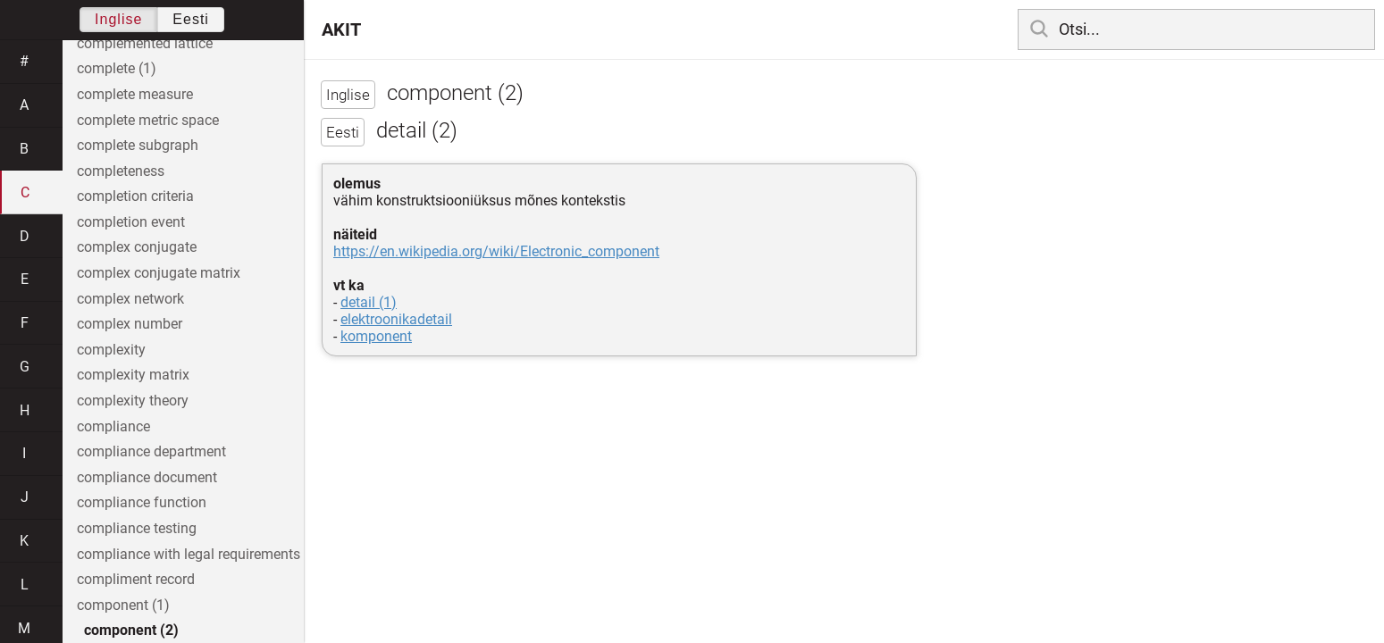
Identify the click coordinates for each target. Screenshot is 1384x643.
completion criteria (135, 196)
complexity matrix (133, 374)
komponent (376, 336)
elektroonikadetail (396, 319)
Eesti (190, 19)
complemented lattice (145, 43)
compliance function (141, 502)
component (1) (123, 605)
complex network (130, 298)
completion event (131, 221)
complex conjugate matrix (158, 272)
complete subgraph (137, 145)
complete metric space (148, 120)
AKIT (341, 29)
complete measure (135, 94)
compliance (113, 426)
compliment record (136, 579)
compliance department (151, 451)
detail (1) (368, 302)
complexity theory (133, 400)
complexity (111, 349)
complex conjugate (137, 246)
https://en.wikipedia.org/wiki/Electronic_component (496, 251)
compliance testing (137, 528)
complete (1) (116, 68)
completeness (120, 171)
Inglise (118, 19)
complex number (129, 323)
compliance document (147, 477)
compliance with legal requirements (188, 554)
